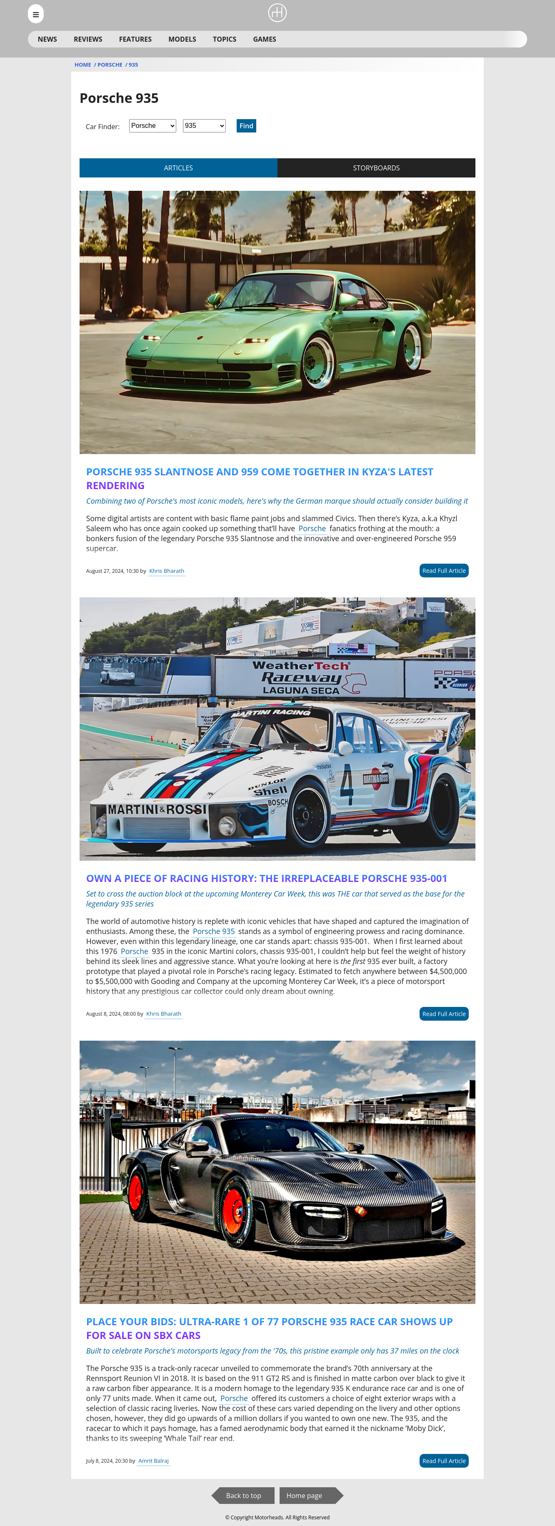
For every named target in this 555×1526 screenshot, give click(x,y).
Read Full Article (444, 570)
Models (182, 39)
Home (83, 64)
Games (264, 39)
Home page (304, 1495)
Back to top (243, 1495)
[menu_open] (36, 13)
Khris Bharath (166, 570)
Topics (224, 39)
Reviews (88, 39)
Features (135, 39)
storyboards (376, 167)
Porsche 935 (214, 931)
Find (246, 125)
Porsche (111, 64)
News (47, 39)
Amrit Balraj (153, 1460)
